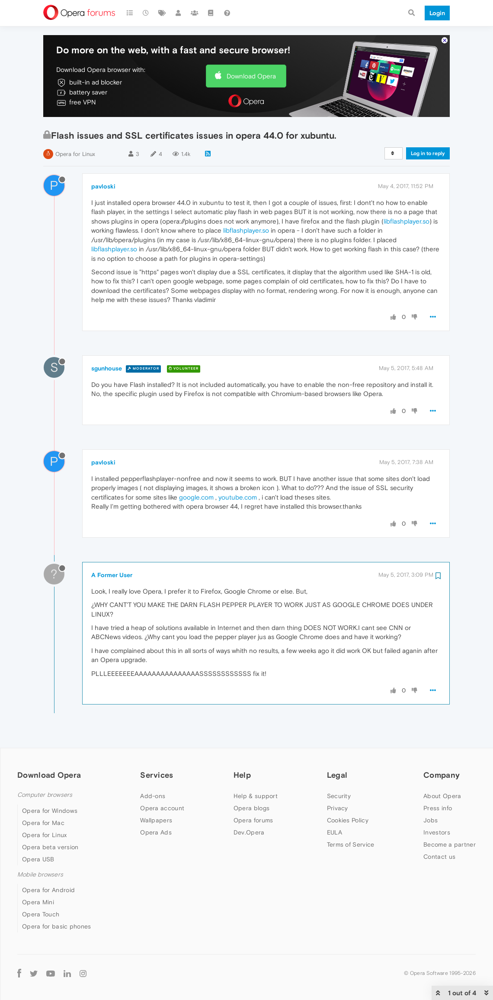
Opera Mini (38, 902)
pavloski (103, 186)
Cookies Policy (347, 820)
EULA (334, 832)
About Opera (442, 795)
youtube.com (237, 497)
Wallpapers (156, 820)
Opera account (162, 808)
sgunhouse (106, 368)
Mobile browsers (40, 874)
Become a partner (449, 844)
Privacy (337, 808)
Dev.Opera (249, 832)
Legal (337, 774)
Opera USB (38, 859)
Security (339, 795)
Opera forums (253, 820)
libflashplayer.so (406, 221)
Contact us (439, 856)
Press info (437, 808)
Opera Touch (40, 914)
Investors (436, 832)
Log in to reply (428, 153)
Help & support (256, 795)
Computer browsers (44, 795)
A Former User (111, 574)
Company (441, 774)
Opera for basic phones (56, 926)
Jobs (430, 820)
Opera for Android (48, 889)
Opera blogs (251, 808)
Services (156, 774)
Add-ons (152, 795)
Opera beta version (50, 847)
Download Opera (251, 76)
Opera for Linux (75, 154)
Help (242, 774)
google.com (196, 497)
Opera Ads (156, 832)
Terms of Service (351, 844)
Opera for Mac (43, 822)
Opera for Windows (49, 810)
